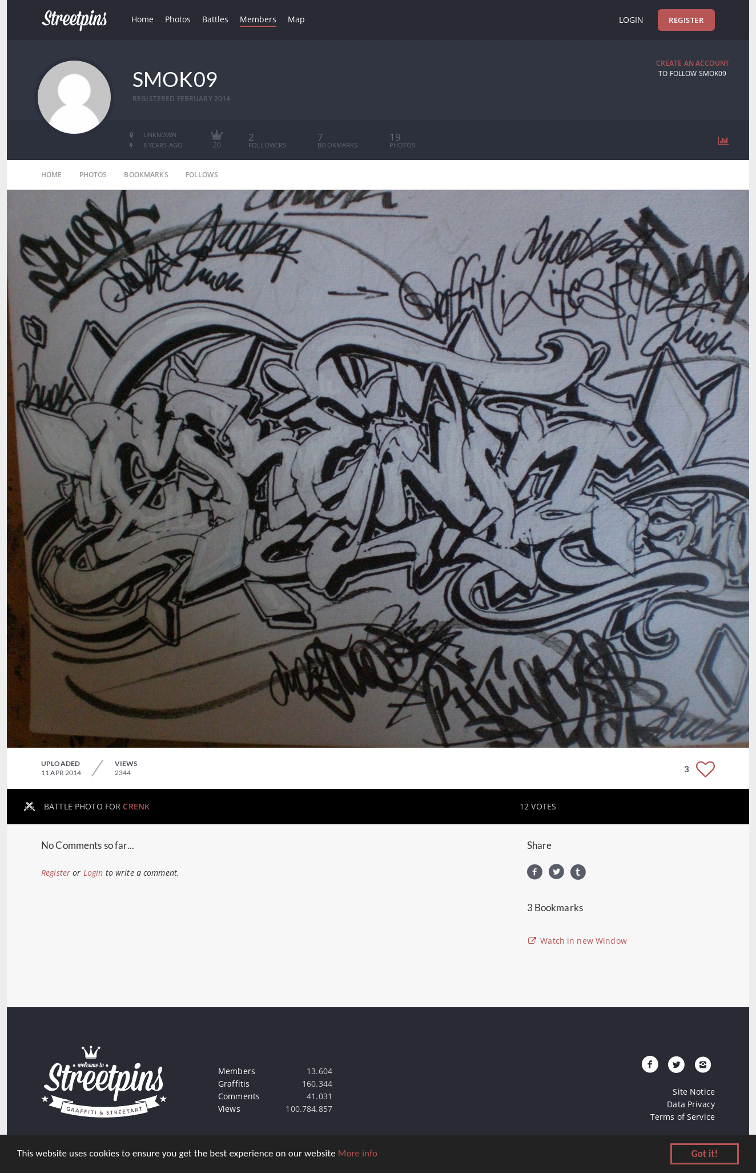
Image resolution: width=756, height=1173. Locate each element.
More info (357, 1154)
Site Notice (694, 1091)
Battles (215, 19)
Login (631, 19)
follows (202, 174)
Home (142, 19)
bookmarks (146, 174)
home (51, 174)
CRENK (136, 806)
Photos (178, 19)
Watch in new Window (577, 940)
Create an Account (692, 63)
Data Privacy (691, 1104)
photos (93, 174)
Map (296, 19)
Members (258, 19)
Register (686, 20)
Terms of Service (682, 1116)
